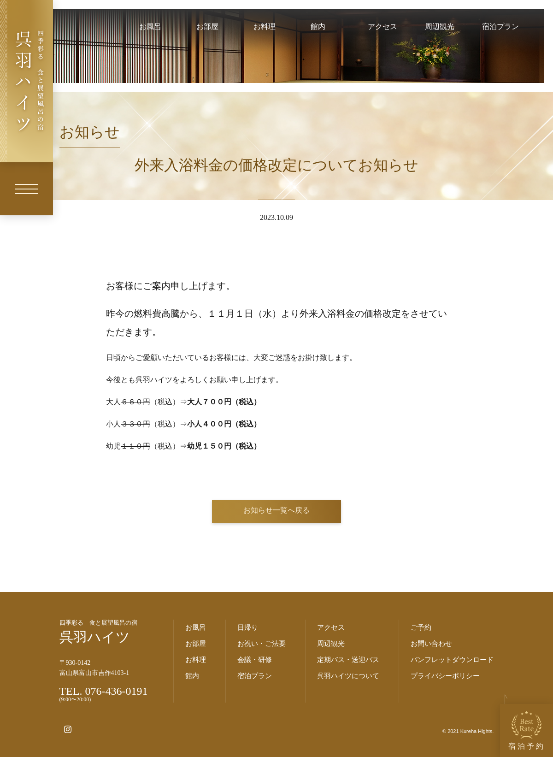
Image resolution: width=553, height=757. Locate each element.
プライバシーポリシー (445, 676)
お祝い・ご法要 (261, 643)
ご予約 (421, 627)
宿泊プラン (500, 26)
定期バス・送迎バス (348, 659)
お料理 (264, 26)
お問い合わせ (431, 643)
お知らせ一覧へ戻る (276, 510)
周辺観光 (439, 26)
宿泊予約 (526, 730)
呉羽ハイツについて (348, 676)
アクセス (382, 26)
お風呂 (150, 26)
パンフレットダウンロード (452, 659)
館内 (318, 26)
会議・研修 (254, 659)
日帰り (247, 627)
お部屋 (207, 26)
